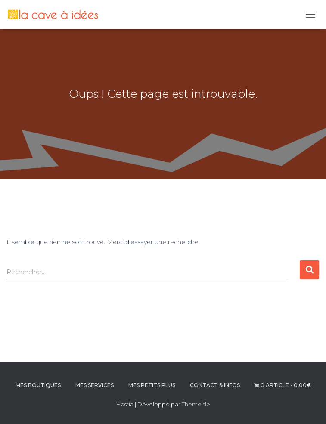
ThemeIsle (196, 404)
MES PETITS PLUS (151, 385)
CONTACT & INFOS (215, 385)
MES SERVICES (94, 385)
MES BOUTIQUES (38, 385)
